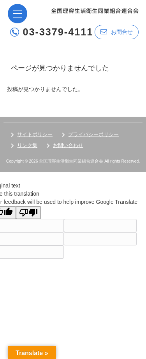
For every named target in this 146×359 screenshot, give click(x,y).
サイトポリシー (35, 134)
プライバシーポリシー (93, 134)
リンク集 (27, 145)
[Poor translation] (28, 212)
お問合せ (116, 31)
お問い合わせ (68, 145)
